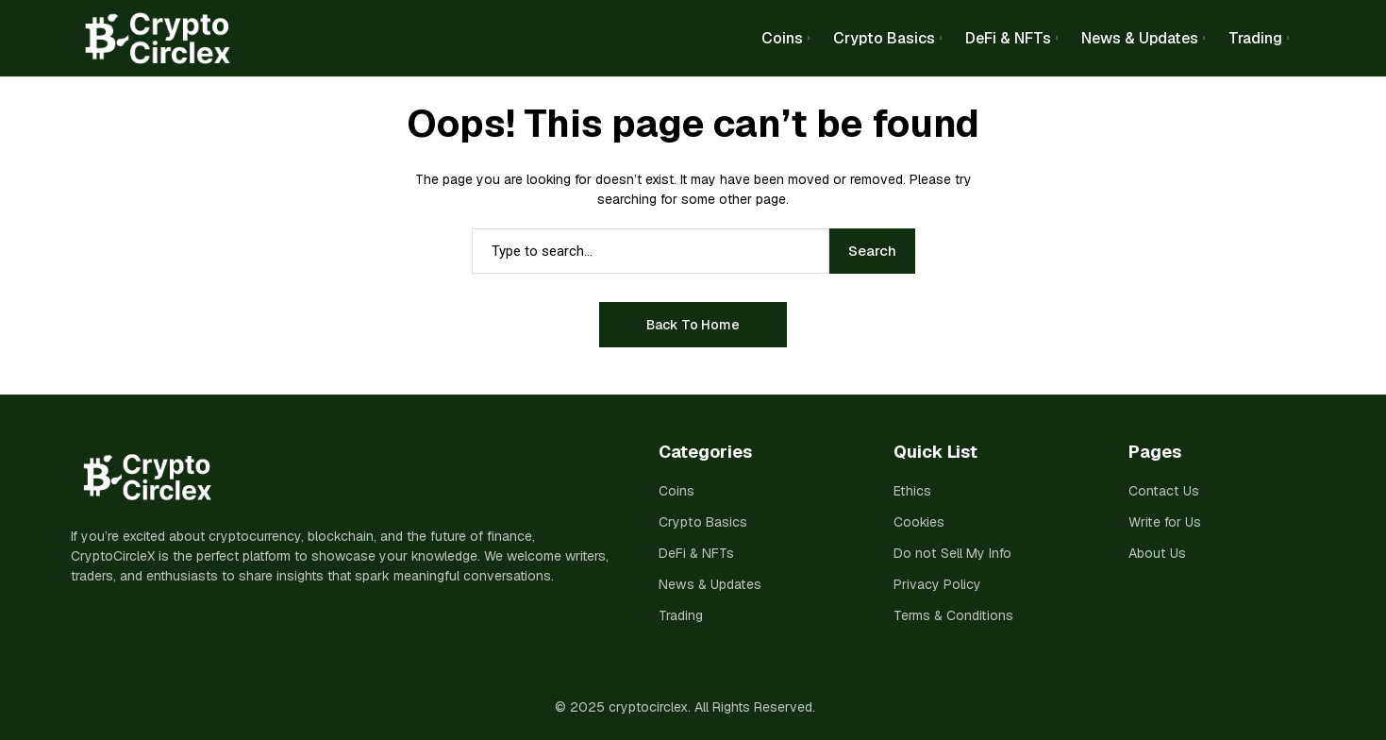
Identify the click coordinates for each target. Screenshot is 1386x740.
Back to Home (693, 324)
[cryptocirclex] (151, 38)
